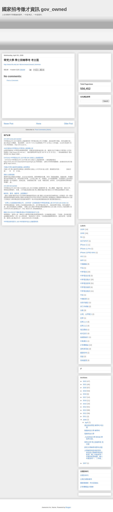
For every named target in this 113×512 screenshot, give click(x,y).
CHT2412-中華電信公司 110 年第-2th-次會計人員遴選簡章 (23, 158)
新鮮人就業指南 (9, 174)
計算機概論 (84, 345)
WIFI (82, 260)
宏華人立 (83, 326)
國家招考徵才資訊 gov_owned (34, 9)
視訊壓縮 (83, 330)
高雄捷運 (83, 360)
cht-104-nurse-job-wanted (12, 139)
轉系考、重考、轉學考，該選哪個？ (16, 193)
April (87, 422)
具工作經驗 (84, 306)
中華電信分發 (85, 276)
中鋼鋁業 (83, 299)
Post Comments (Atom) (43, 129)
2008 (85, 420)
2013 (85, 410)
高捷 (82, 356)
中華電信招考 (85, 283)
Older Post (68, 124)
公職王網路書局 (86, 479)
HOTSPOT (84, 241)
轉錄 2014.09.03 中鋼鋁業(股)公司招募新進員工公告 (21, 212)
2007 (85, 463)
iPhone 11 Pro (85, 249)
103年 (82, 233)
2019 (85, 391)
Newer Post (8, 124)
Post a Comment (12, 80)
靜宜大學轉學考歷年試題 (93, 447)
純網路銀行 (84, 337)
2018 (85, 394)
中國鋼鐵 (83, 264)
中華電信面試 (85, 291)
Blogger (68, 507)
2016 (85, 400)
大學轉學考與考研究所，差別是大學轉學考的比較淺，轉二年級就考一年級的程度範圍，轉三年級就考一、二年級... (93, 454)
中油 (82, 268)
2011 (85, 416)
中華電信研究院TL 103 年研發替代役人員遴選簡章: (21, 221)
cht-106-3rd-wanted (10, 186)
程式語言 (83, 333)
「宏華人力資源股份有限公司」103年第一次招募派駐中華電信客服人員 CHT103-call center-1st (36, 203)
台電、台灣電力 (86, 314)
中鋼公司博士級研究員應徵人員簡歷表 (17, 167)
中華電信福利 (85, 287)
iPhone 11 (84, 245)
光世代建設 (84, 303)
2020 (85, 388)
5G (81, 237)
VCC (82, 256)
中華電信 (83, 272)
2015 (85, 404)
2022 (85, 381)
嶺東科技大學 (89, 434)
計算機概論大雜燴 (86, 487)
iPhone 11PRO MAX (87, 252)
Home (38, 124)
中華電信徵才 (85, 279)
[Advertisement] (58, 33)
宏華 (82, 318)
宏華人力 (83, 322)
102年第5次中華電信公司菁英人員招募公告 (18, 148)
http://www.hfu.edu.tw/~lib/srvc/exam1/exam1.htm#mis (22, 64)
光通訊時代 (84, 475)
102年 (82, 229)
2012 (85, 413)
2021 (85, 384)
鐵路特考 (83, 353)
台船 (82, 310)
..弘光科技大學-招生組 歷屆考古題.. (93, 438)
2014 (85, 407)
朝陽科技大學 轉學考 (92, 430)
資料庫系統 (84, 349)
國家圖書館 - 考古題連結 (89, 483)
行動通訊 (83, 341)
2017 (85, 397)
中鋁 (82, 295)
